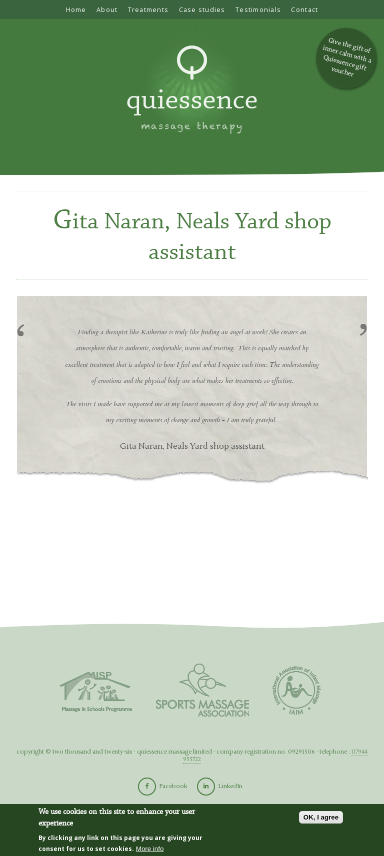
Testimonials (258, 9)
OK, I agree (321, 817)
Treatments (148, 9)
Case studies (202, 9)
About (107, 9)
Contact (304, 9)
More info (150, 849)
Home (76, 9)
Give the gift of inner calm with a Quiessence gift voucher (347, 57)
